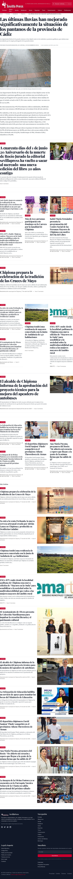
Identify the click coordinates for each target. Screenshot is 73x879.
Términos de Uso (5, 857)
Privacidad (51, 873)
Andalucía (23, 10)
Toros (43, 10)
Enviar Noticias (41, 866)
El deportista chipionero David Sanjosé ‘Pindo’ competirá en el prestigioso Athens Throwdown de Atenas (36, 449)
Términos (63, 873)
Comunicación (51, 10)
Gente (30, 10)
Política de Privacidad (6, 852)
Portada (4, 10)
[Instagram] (7, 827)
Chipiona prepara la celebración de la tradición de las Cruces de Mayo (17, 493)
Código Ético (4, 850)
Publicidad (40, 862)
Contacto (3, 861)
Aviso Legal (4, 859)
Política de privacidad (67, 859)
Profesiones (67, 10)
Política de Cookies (6, 855)
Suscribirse (55, 855)
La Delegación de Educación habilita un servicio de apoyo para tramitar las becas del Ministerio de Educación (11, 428)
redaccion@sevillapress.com (18, 874)
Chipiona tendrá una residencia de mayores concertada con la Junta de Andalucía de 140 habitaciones (36, 331)
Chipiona (23, 14)
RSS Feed (40, 841)
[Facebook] (2, 827)
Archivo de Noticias (43, 838)
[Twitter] (5, 827)
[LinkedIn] (10, 827)
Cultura (60, 10)
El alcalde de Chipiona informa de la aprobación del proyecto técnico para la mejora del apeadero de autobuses (17, 665)
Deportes (37, 10)
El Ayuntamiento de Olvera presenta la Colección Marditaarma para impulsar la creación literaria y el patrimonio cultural (10, 346)
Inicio (1, 14)
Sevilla (17, 10)
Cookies (58, 873)
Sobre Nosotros (5, 848)
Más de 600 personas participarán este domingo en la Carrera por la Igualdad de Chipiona (36, 224)
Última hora (10, 10)
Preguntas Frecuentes (43, 864)
